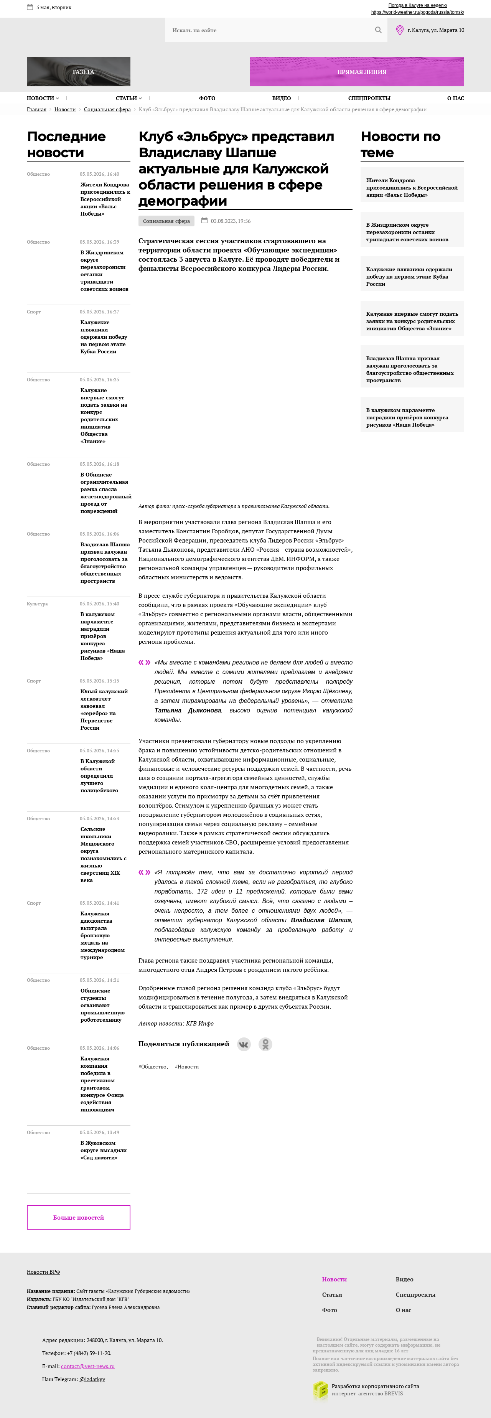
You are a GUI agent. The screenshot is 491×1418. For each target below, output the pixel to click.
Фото (207, 98)
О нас (455, 98)
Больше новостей (78, 1217)
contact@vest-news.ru (88, 1366)
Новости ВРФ (43, 1271)
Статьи (129, 98)
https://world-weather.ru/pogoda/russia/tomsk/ (417, 12)
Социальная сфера (166, 221)
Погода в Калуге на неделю (418, 5)
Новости (43, 98)
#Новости (187, 1066)
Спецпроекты (369, 98)
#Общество (152, 1066)
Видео (281, 98)
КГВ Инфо (200, 1023)
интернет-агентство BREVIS (367, 1393)
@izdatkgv (92, 1379)
